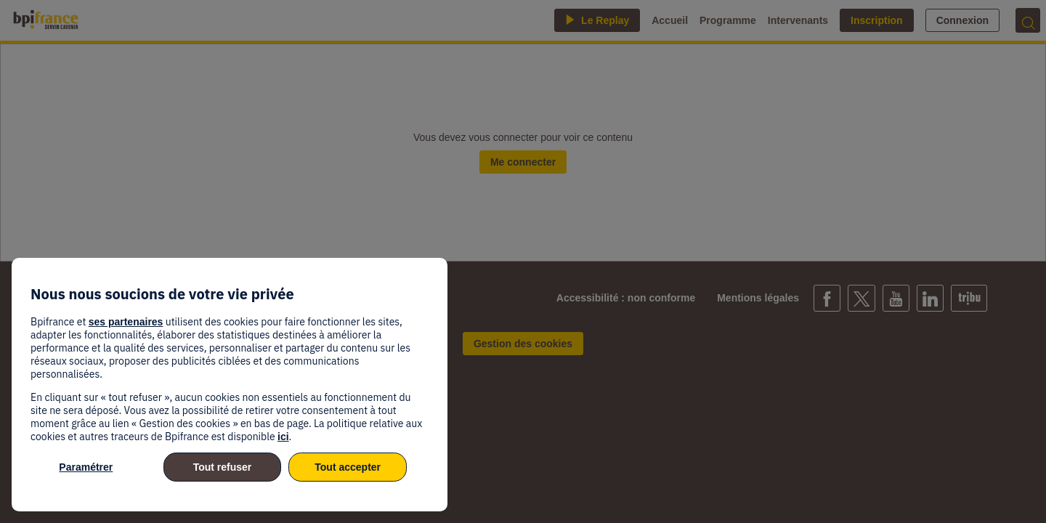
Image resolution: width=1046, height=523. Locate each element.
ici (283, 436)
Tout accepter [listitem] (348, 467)
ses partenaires (126, 322)
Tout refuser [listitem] (222, 467)
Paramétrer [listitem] (86, 467)
